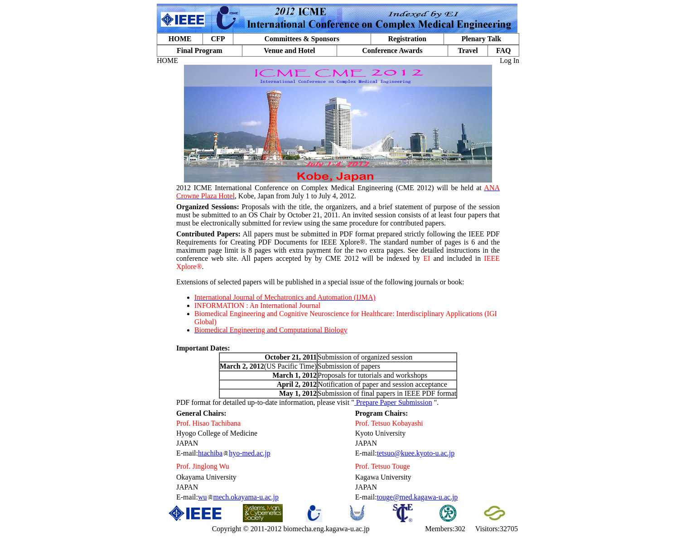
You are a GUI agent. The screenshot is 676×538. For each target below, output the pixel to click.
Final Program (199, 50)
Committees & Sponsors (302, 39)
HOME (180, 39)
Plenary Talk (481, 39)
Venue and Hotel (289, 50)
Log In (509, 60)
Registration (407, 39)
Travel (468, 50)
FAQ (503, 50)
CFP (218, 39)
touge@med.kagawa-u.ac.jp (417, 497)
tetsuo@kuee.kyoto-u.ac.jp (416, 453)
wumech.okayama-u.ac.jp (238, 497)
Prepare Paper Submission (393, 402)
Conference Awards (392, 50)
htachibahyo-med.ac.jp (234, 453)
